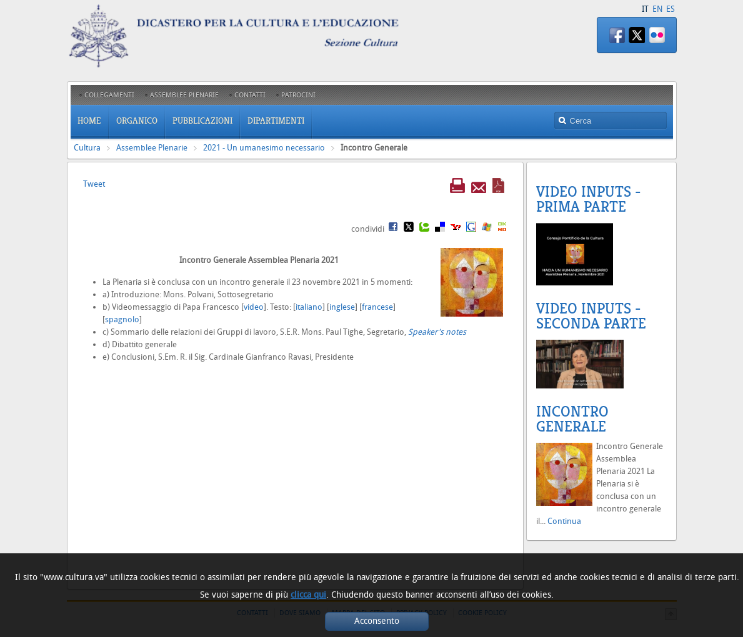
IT (645, 9)
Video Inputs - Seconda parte (591, 316)
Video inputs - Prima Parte (588, 199)
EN (657, 9)
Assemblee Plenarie (151, 147)
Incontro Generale (572, 419)
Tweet (94, 184)
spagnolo (122, 319)
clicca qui (308, 595)
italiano (309, 307)
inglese (342, 307)
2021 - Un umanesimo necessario (264, 147)
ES (670, 9)
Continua (564, 521)
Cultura (87, 147)
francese (377, 307)
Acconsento (376, 621)
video (254, 307)
